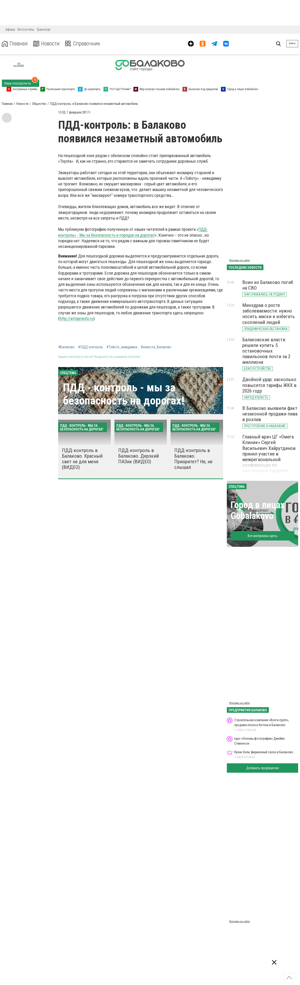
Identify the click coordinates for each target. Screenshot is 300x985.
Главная (15, 43)
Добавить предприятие (262, 768)
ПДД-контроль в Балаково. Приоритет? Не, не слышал (193, 459)
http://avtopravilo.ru (76, 318)
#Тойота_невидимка (121, 347)
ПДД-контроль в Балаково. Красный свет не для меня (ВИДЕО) (82, 459)
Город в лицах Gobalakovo (258, 510)
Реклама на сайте (239, 260)
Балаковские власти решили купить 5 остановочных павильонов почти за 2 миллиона (266, 351)
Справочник (82, 43)
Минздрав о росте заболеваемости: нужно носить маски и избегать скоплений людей (268, 313)
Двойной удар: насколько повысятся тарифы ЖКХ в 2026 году (269, 385)
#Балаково (66, 347)
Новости (46, 43)
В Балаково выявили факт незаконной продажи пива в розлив (269, 413)
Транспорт (43, 29)
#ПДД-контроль (90, 347)
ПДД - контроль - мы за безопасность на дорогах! (123, 394)
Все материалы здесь (262, 536)
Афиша (10, 29)
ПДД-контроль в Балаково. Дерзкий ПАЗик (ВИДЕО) (138, 456)
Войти (292, 43)
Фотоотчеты (26, 29)
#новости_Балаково (156, 347)
